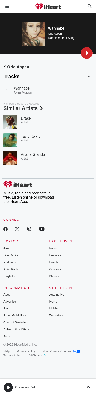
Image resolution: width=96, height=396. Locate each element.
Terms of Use (12, 355)
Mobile (53, 308)
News (53, 248)
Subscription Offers (16, 329)
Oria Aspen (55, 33)
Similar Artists (23, 108)
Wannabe (22, 88)
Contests (55, 269)
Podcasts (9, 262)
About (7, 294)
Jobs (6, 336)
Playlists (9, 276)
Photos (54, 276)
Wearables (56, 315)
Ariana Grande (33, 154)
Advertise (9, 301)
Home (53, 301)
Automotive (56, 294)
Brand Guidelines (15, 315)
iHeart (7, 248)
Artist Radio (11, 269)
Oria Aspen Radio (26, 387)
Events (54, 262)
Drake (26, 118)
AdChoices (37, 355)
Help (6, 351)
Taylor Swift (30, 136)
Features (55, 255)
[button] (87, 53)
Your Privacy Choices (61, 351)
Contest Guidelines (16, 322)
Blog (6, 308)
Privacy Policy (26, 351)
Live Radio (10, 255)
